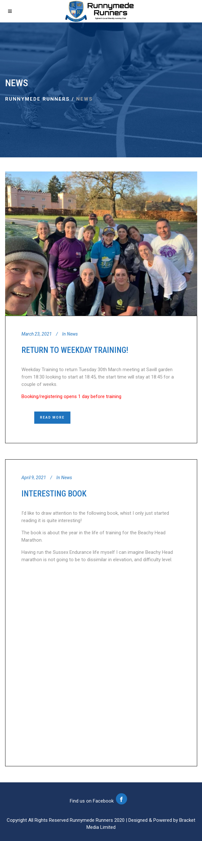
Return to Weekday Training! (74, 350)
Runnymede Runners (37, 99)
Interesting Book (53, 493)
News (72, 334)
